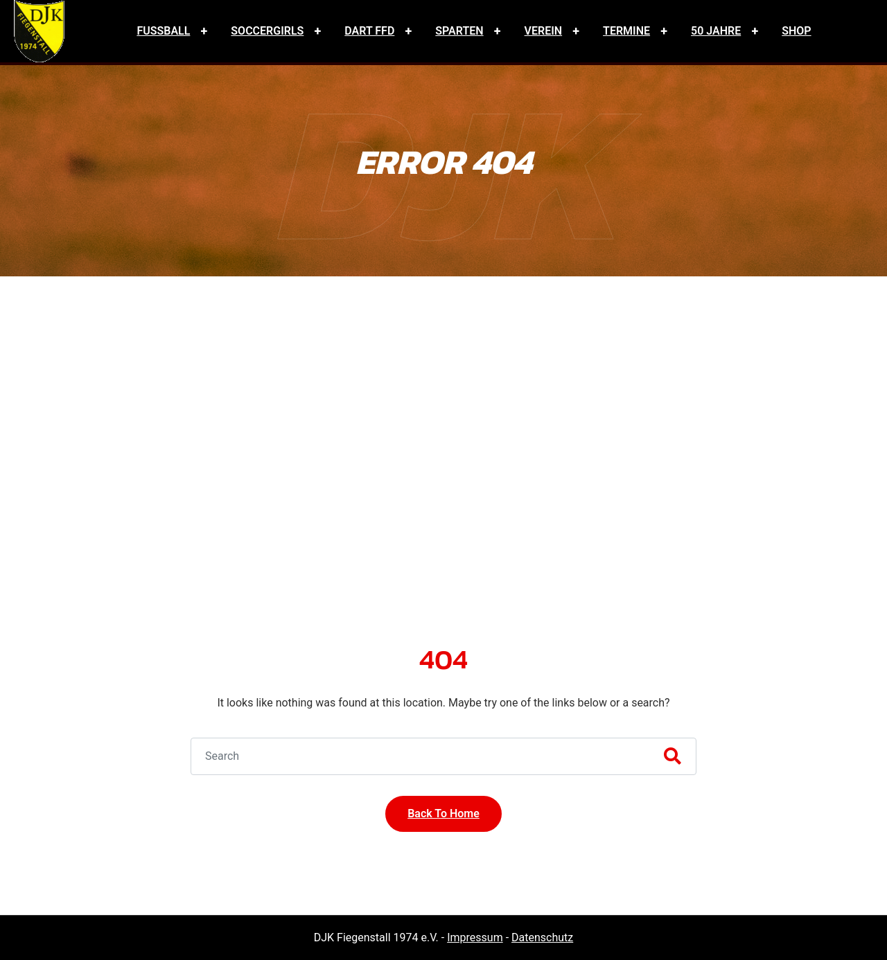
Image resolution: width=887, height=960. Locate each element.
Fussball (163, 30)
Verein (544, 30)
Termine (626, 30)
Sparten (459, 30)
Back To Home (443, 813)
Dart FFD (369, 30)
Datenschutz (542, 937)
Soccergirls (267, 30)
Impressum (475, 937)
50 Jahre (716, 30)
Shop (796, 30)
